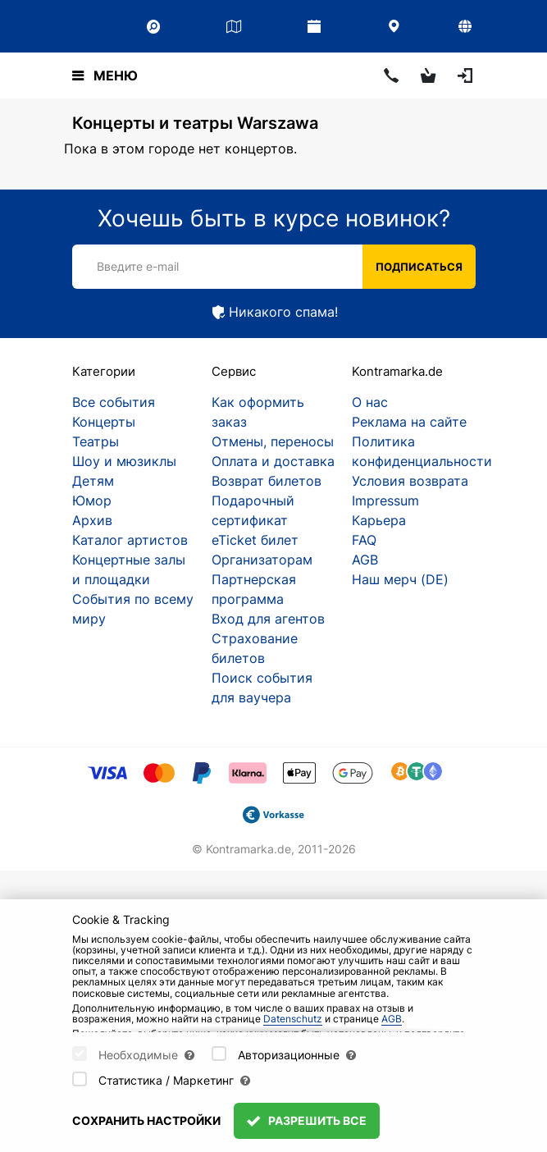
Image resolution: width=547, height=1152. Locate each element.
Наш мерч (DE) (400, 579)
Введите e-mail (138, 266)
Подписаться (419, 266)
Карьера (379, 520)
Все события (113, 402)
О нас (370, 402)
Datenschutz (292, 1019)
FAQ (364, 540)
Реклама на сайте (409, 422)
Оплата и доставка (273, 461)
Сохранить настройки (146, 1120)
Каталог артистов (130, 540)
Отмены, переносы (273, 441)
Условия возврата (410, 481)
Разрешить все (307, 1120)
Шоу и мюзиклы (124, 461)
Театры (95, 441)
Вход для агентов (268, 618)
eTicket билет (255, 540)
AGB (365, 559)
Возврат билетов (266, 481)
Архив (92, 520)
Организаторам (262, 559)
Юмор (92, 500)
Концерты (103, 422)
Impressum (385, 500)
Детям (93, 481)
